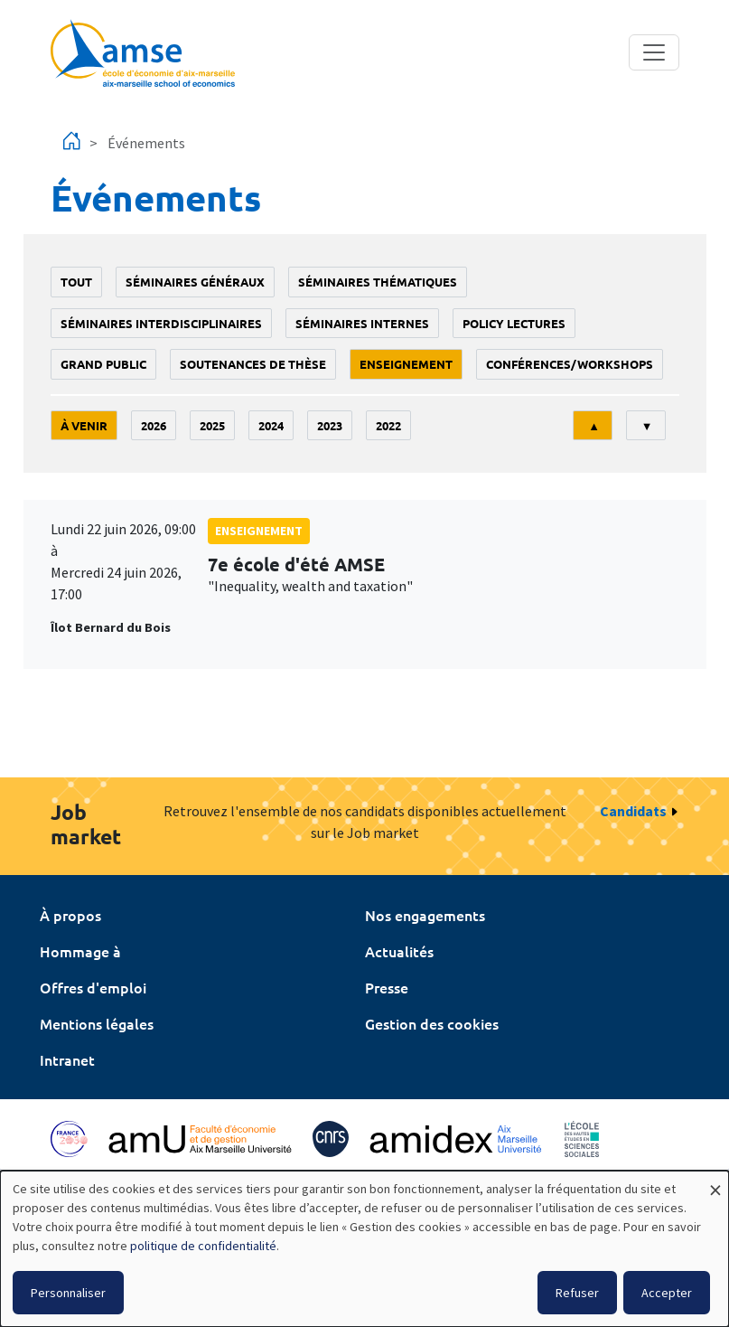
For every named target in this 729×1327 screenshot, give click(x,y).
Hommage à (80, 951)
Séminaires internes (362, 323)
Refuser (577, 1293)
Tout (76, 281)
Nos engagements (425, 915)
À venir (84, 425)
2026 (153, 425)
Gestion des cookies (432, 1023)
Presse (386, 987)
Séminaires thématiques (377, 281)
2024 (271, 425)
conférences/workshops (569, 364)
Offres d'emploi (93, 987)
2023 (329, 425)
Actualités (399, 951)
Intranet (67, 1059)
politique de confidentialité (203, 1246)
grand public (103, 364)
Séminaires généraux (195, 281)
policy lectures (514, 323)
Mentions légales (97, 1023)
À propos (70, 915)
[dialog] (364, 1249)
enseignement (406, 364)
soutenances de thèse (253, 364)
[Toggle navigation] (654, 52)
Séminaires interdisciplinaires (161, 323)
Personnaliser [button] (68, 1293)
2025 (212, 425)
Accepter (666, 1293)
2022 (388, 425)
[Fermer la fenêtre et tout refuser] (715, 1182)
